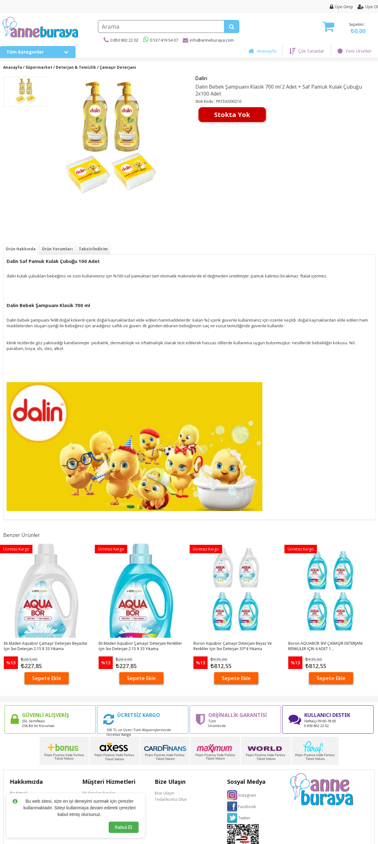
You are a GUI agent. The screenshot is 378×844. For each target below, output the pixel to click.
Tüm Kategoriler (37, 52)
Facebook (247, 806)
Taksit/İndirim (93, 249)
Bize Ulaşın (164, 793)
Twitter (244, 818)
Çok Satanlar (306, 51)
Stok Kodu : (205, 101)
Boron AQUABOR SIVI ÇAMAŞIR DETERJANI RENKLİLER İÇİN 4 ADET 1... (325, 646)
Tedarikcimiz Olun (171, 799)
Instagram (247, 795)
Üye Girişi (341, 6)
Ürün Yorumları (57, 249)
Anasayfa (262, 51)
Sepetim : (344, 28)
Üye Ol (368, 6)
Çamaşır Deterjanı (118, 67)
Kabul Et (123, 827)
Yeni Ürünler (354, 51)
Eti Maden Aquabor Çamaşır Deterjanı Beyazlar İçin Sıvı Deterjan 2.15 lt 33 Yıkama (46, 646)
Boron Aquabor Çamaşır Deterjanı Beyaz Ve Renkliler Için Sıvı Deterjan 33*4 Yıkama (232, 646)
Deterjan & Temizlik (76, 67)
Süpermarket (39, 67)
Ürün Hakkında (21, 249)
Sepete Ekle (46, 678)
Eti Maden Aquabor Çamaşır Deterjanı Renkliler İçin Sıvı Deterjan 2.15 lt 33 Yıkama (140, 646)
